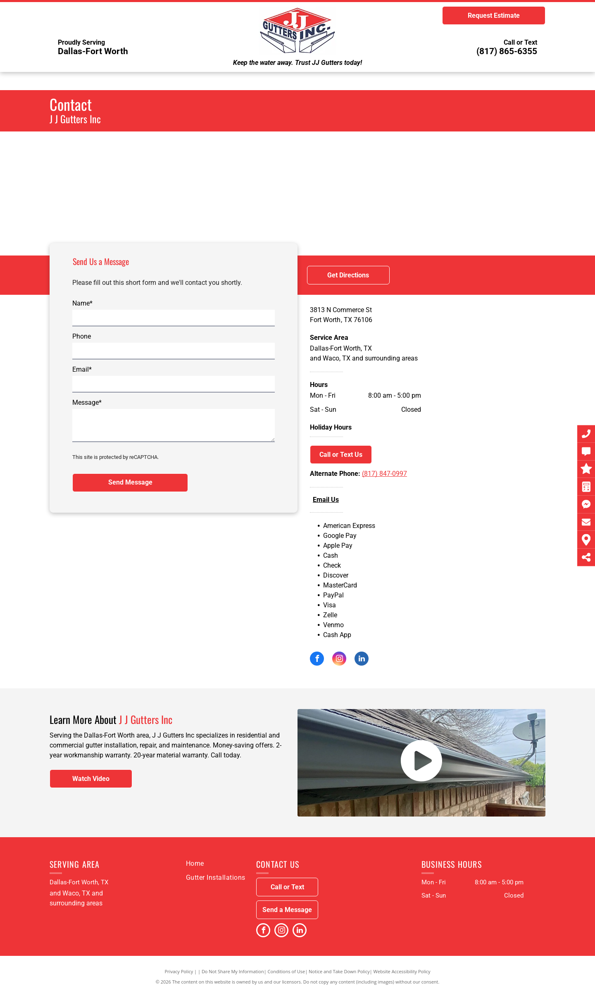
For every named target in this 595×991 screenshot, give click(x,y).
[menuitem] (195, 864)
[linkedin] (362, 660)
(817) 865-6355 (506, 51)
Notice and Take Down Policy (339, 971)
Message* (87, 402)
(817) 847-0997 (384, 474)
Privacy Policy (179, 971)
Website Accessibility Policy (402, 971)
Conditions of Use (286, 971)
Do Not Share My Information (233, 971)
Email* (82, 369)
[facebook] (317, 660)
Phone (81, 336)
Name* (82, 303)
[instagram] (339, 660)
